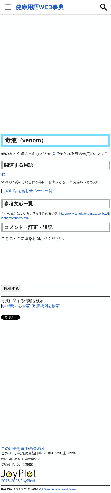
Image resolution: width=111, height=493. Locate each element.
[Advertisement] (55, 74)
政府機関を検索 (45, 306)
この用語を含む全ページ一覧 (27, 191)
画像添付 (37, 448)
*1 (106, 152)
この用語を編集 (14, 448)
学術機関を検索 (15, 306)
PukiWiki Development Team (57, 489)
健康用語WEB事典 (40, 7)
